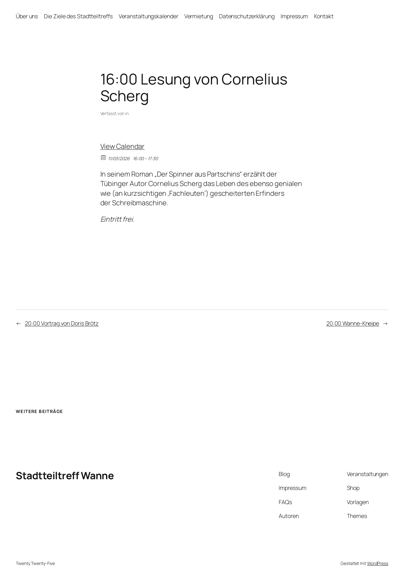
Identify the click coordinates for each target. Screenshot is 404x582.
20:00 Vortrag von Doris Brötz (61, 323)
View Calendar (122, 146)
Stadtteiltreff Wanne (65, 475)
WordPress (377, 563)
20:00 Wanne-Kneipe (352, 323)
